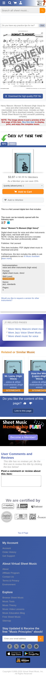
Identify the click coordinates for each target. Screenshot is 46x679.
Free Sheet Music (11, 617)
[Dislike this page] (30, 403)
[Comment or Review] (21, 481)
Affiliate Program (10, 573)
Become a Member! (23, 437)
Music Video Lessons (13, 609)
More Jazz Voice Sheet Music (24, 332)
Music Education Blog (13, 613)
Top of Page (23, 533)
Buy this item (28, 122)
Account (6, 548)
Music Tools (8, 601)
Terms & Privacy (10, 580)
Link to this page (23, 410)
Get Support (8, 556)
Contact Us (8, 576)
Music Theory (9, 605)
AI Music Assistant (31, 256)
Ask (42, 25)
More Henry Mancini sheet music (26, 329)
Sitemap (6, 620)
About (5, 569)
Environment (8, 584)
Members (33, 177)
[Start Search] (42, 10)
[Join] (41, 639)
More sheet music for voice (23, 336)
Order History (9, 552)
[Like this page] (24, 403)
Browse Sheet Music (13, 597)
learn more (6, 258)
